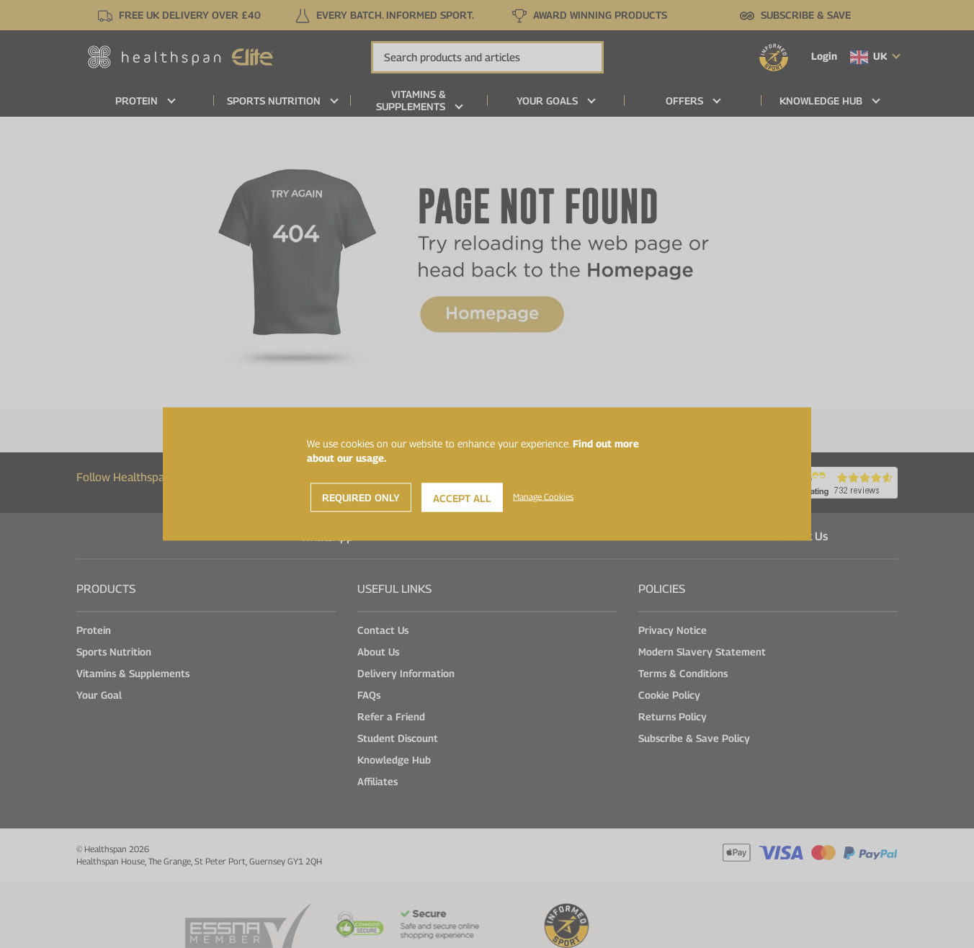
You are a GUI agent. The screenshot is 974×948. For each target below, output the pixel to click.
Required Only (361, 497)
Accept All (462, 498)
